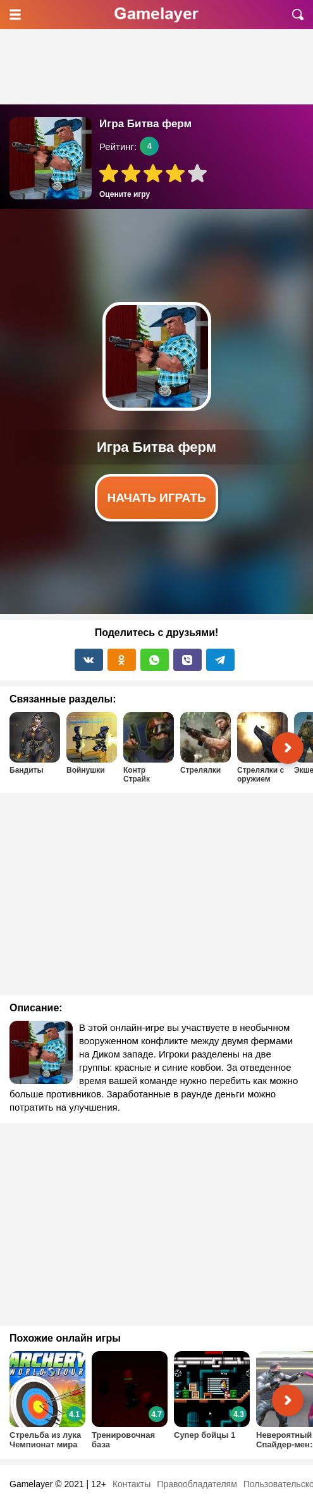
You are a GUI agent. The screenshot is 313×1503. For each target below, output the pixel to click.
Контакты (131, 1484)
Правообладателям (196, 1484)
